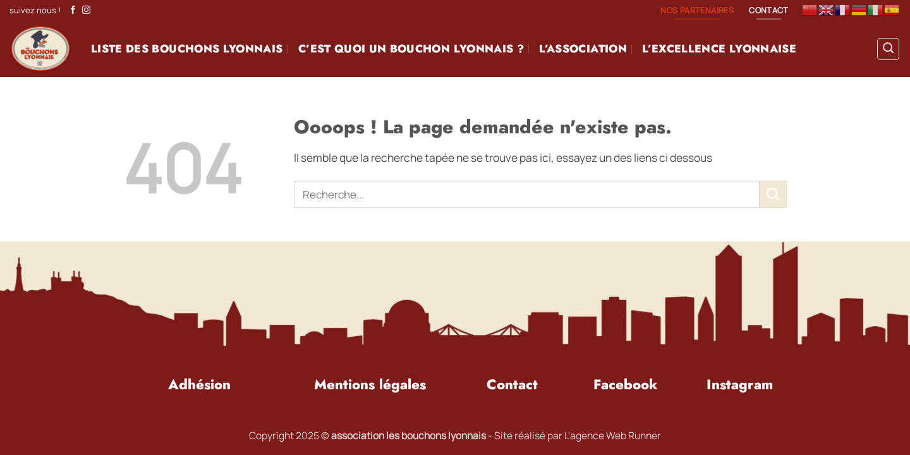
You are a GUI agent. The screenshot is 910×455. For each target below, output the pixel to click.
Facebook (625, 384)
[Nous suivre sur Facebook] (73, 10)
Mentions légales (370, 384)
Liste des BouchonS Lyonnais (186, 48)
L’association (583, 48)
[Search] (888, 49)
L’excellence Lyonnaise (719, 48)
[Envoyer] (773, 194)
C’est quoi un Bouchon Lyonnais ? (411, 48)
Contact (512, 384)
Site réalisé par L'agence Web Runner (577, 435)
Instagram (740, 384)
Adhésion (199, 384)
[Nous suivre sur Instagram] (86, 10)
